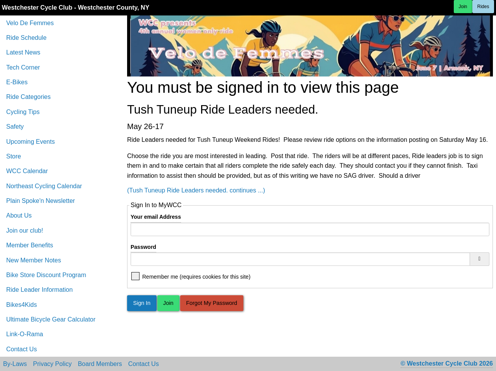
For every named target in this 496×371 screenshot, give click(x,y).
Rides (483, 6)
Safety (15, 126)
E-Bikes (17, 82)
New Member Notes (33, 260)
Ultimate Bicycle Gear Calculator (50, 319)
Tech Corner (23, 67)
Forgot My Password (211, 303)
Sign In (141, 303)
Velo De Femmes (30, 23)
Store (13, 156)
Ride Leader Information (39, 289)
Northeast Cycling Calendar (44, 186)
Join (463, 6)
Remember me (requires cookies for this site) (196, 276)
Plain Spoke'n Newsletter (40, 200)
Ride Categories (28, 97)
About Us (19, 215)
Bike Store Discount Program (46, 275)
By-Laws (15, 364)
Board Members (100, 364)
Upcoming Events (30, 141)
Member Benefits (29, 245)
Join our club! (24, 230)
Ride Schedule (26, 37)
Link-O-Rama (24, 334)
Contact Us (21, 349)
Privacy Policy (52, 364)
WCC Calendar (27, 171)
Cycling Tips (23, 112)
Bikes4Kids (21, 304)
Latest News (23, 52)
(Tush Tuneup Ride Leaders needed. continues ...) (196, 190)
